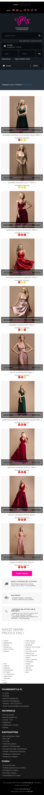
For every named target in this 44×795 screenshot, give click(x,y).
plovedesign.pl (25, 789)
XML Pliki (6, 739)
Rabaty (5, 727)
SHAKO (6, 651)
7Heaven (6, 678)
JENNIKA (28, 645)
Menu (37, 66)
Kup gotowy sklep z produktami (15, 749)
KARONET (30, 791)
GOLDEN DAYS (31, 651)
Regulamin (7, 722)
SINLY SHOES (8, 649)
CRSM (5, 641)
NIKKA (27, 657)
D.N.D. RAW (29, 643)
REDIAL (6, 645)
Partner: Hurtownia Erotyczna (14, 751)
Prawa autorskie (9, 765)
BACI (27, 672)
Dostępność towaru (10, 770)
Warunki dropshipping (11, 701)
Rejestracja (6, 59)
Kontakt (6, 696)
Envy (5, 682)
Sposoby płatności (10, 717)
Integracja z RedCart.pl (11, 754)
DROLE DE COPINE (32, 647)
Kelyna (28, 664)
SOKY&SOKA (8, 670)
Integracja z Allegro (10, 756)
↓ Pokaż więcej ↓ (22, 573)
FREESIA (6, 668)
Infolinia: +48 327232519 (12, 703)
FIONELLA (7, 647)
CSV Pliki (6, 741)
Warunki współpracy (10, 698)
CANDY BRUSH (31, 655)
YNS (5, 664)
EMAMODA (7, 643)
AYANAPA (29, 662)
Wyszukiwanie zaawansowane (30, 41)
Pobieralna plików (9, 744)
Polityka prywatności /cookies (14, 768)
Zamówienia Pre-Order (11, 775)
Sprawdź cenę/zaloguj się (22, 130)
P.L (4, 680)
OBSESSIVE (7, 676)
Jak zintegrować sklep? (11, 736)
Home (7, 66)
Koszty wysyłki (8, 715)
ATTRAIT (6, 672)
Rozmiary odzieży (9, 773)
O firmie (6, 693)
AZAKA (28, 649)
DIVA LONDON (31, 659)
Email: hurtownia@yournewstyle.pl (16, 706)
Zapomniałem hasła (22, 59)
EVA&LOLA (29, 653)
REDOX (28, 668)
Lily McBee (29, 666)
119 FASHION (8, 674)
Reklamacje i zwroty (10, 725)
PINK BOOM (30, 641)
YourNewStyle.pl (27, 783)
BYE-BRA (28, 670)
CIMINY (6, 666)
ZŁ (21, 4)
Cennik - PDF (8, 720)
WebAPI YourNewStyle (11, 746)
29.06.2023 (27, 84)
